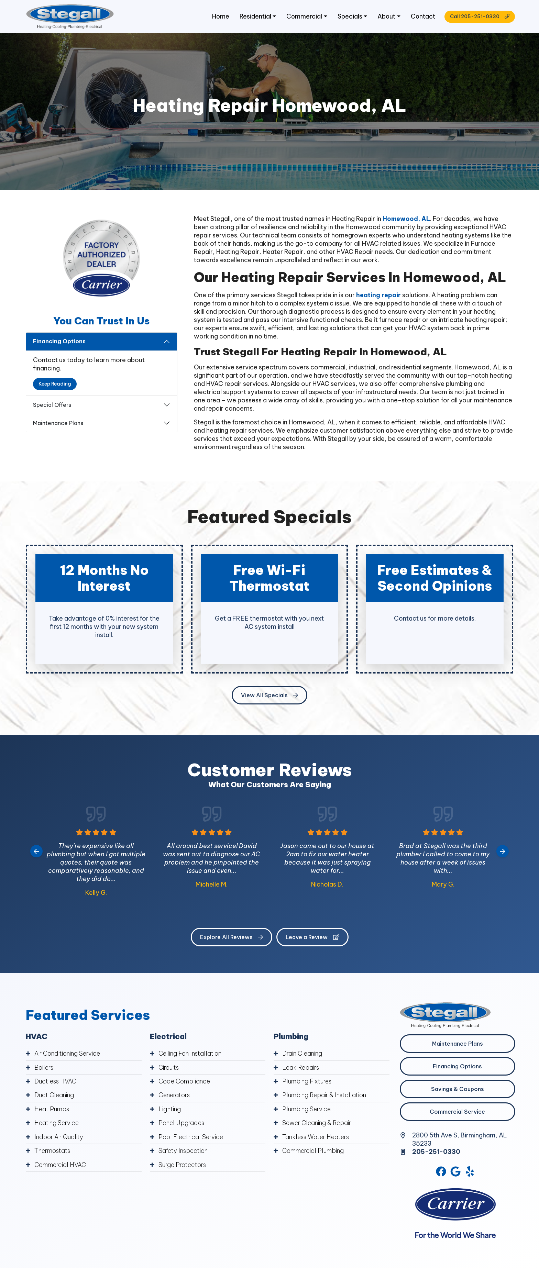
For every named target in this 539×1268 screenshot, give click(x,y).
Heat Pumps (52, 1110)
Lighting (170, 1110)
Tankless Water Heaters (316, 1137)
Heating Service (56, 1123)
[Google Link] (455, 1173)
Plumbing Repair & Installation (325, 1096)
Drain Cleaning (302, 1055)
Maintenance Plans (58, 424)
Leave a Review (312, 938)
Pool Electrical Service (190, 1137)
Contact (421, 17)
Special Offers (52, 405)
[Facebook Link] (440, 1173)
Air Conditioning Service (68, 1055)
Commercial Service (457, 1113)
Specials (347, 17)
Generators (174, 1096)
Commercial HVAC (60, 1165)
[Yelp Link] (470, 1173)
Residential (252, 17)
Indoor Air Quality (59, 1137)
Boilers (44, 1068)
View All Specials (269, 696)
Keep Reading (54, 385)
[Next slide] (502, 852)
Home (217, 17)
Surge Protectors (183, 1165)
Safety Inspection (183, 1151)
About (384, 17)
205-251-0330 (436, 1153)
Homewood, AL (407, 220)
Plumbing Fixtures (307, 1082)
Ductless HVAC (55, 1082)
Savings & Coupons (457, 1090)
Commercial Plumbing (313, 1151)
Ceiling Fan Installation (190, 1055)
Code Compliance (184, 1082)
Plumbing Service (307, 1110)
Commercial (302, 17)
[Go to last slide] (36, 852)
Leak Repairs (301, 1068)
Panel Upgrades (181, 1123)
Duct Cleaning (54, 1096)
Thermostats (53, 1151)
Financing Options (59, 342)
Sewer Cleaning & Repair (317, 1123)
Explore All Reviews (231, 938)
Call (478, 17)
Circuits (169, 1068)
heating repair (378, 296)
